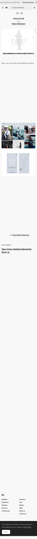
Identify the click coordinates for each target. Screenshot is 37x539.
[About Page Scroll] (18, 326)
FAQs (20, 508)
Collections (5, 502)
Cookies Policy (26, 527)
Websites (4, 499)
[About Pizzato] (18, 355)
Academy (22, 499)
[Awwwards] (6, 7)
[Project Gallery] (18, 218)
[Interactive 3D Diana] (18, 80)
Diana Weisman (18, 24)
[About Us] (18, 271)
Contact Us (22, 514)
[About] (18, 384)
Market (21, 505)
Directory (4, 508)
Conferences (6, 511)
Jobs (20, 502)
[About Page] (18, 469)
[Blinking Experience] (18, 191)
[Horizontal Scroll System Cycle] (18, 412)
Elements (4, 505)
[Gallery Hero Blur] (18, 108)
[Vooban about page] (18, 298)
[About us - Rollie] (18, 441)
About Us (22, 511)
